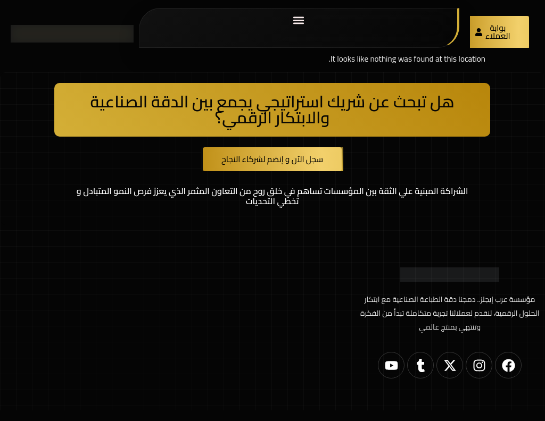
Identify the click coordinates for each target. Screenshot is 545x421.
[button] (298, 20)
